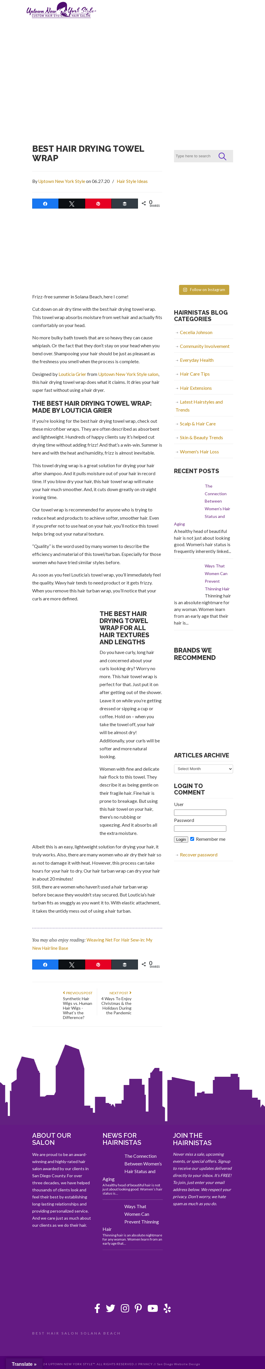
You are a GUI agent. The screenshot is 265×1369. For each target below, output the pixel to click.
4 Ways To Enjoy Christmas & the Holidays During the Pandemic (116, 1005)
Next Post (120, 993)
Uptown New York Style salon (128, 374)
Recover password (198, 854)
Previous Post (77, 993)
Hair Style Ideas (132, 181)
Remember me (207, 839)
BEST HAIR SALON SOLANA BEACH (76, 1333)
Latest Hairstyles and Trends (199, 405)
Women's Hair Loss (199, 451)
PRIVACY (145, 1364)
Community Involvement (205, 346)
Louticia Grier (72, 374)
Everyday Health (197, 360)
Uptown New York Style (61, 181)
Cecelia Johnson (196, 332)
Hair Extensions (196, 388)
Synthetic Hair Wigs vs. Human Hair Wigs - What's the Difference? (77, 1008)
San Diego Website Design (178, 1364)
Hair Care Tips (195, 373)
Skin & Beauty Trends (201, 437)
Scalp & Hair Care (198, 423)
